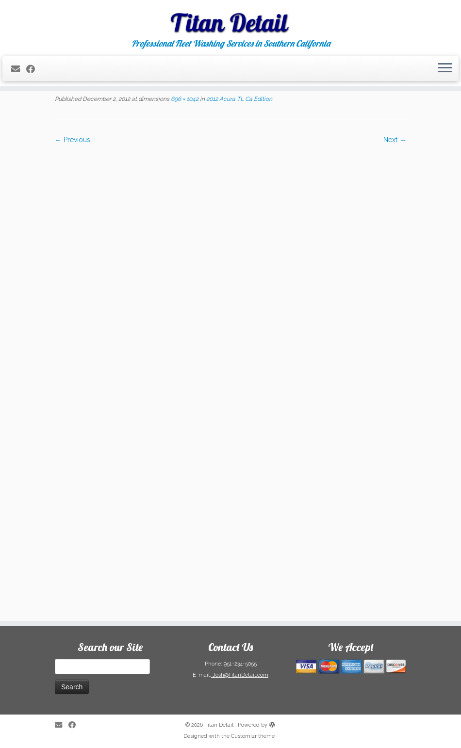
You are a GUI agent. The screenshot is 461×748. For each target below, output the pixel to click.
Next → (394, 140)
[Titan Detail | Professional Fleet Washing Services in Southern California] (230, 19)
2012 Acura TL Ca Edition (238, 99)
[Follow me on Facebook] (33, 69)
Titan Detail (218, 725)
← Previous (72, 140)
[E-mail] (18, 69)
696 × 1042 (183, 99)
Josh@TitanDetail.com (239, 675)
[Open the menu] (445, 69)
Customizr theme (253, 736)
